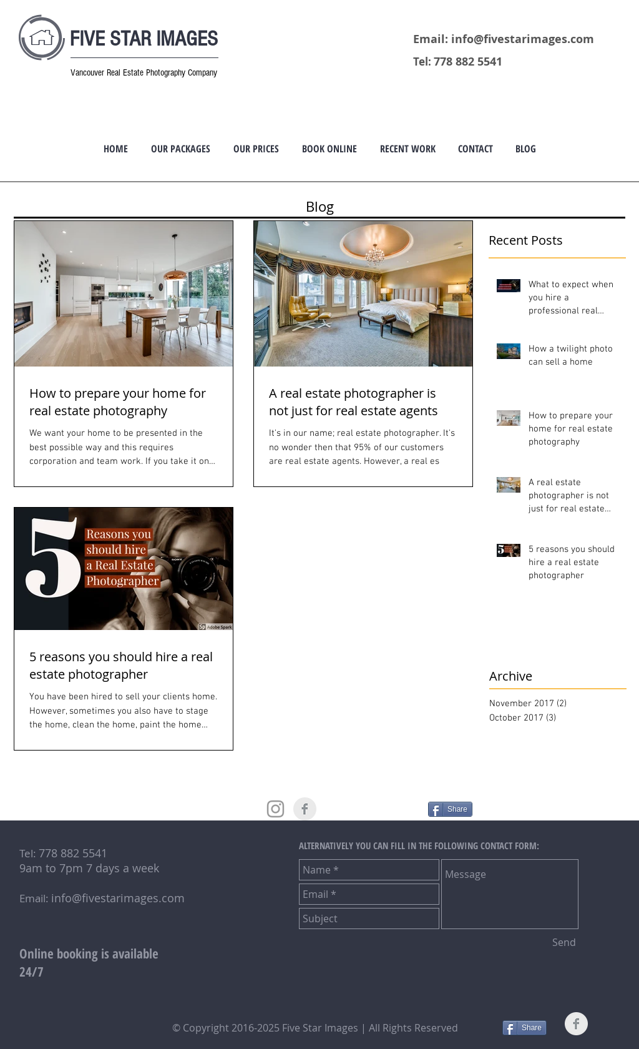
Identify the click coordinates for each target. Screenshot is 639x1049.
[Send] (564, 942)
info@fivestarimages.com (522, 39)
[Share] (450, 809)
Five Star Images (321, 1028)
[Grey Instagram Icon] (275, 808)
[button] (180, 148)
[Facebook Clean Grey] (304, 808)
